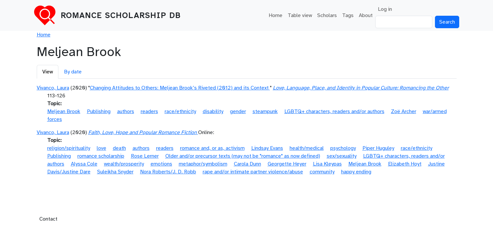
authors (125, 111)
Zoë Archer (403, 111)
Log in (385, 9)
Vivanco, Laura (53, 88)
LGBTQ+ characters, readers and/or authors (334, 111)
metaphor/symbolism (203, 164)
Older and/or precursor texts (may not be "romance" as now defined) (242, 156)
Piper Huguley (378, 148)
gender (238, 111)
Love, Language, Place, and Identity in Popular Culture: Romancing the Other (361, 88)
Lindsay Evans (267, 148)
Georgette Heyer (287, 164)
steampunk (265, 111)
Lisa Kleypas (327, 164)
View (47, 72)
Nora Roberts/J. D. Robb (168, 171)
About (366, 15)
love (101, 148)
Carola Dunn (247, 164)
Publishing (99, 111)
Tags (348, 15)
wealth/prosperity (124, 164)
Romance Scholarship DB (121, 15)
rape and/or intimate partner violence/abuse (253, 171)
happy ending (356, 171)
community (322, 171)
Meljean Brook (63, 111)
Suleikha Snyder (115, 171)
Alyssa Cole (84, 164)
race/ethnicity (180, 111)
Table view (300, 15)
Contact (48, 219)
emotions (161, 164)
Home (275, 15)
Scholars (327, 15)
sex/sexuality (342, 156)
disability (213, 111)
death (119, 148)
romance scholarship (100, 156)
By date (73, 72)
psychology (343, 148)
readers (149, 111)
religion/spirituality (68, 148)
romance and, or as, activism (212, 148)
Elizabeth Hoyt (404, 164)
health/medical (307, 148)
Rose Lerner (145, 156)
